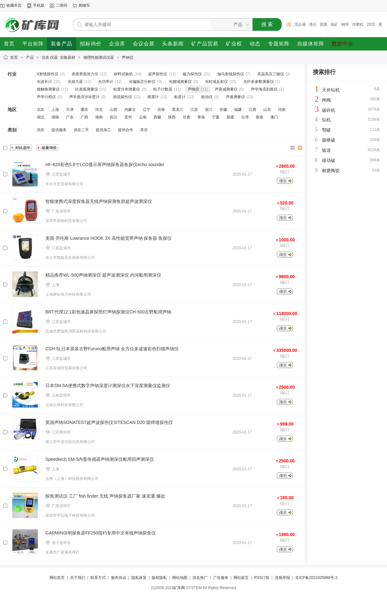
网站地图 (179, 577)
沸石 (313, 24)
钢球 (345, 24)
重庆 (84, 109)
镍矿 (334, 24)
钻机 (326, 119)
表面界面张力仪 (85, 74)
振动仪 (207, 97)
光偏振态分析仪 (142, 81)
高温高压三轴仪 (270, 74)
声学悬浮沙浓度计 (84, 97)
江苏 (194, 109)
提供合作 (125, 130)
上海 (55, 109)
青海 (201, 117)
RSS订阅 (262, 577)
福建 (238, 109)
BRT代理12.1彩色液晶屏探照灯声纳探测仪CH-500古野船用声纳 (108, 311)
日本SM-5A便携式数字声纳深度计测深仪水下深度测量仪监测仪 (107, 385)
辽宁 (146, 109)
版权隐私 (159, 577)
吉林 (161, 109)
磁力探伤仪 (192, 74)
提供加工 (103, 130)
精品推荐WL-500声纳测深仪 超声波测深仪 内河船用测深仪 (103, 275)
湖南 (55, 117)
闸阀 (326, 100)
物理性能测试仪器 (98, 57)
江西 (252, 109)
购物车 (84, 5)
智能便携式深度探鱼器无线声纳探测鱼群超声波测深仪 (98, 201)
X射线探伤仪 (47, 74)
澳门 (274, 117)
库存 (144, 130)
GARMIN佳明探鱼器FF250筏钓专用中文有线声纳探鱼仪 (100, 532)
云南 (143, 117)
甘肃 (186, 117)
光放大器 (75, 81)
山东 (267, 109)
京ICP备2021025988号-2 (316, 577)
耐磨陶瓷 (331, 170)
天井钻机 (331, 89)
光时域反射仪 (216, 81)
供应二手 (81, 130)
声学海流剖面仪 (264, 89)
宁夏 (216, 117)
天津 (70, 109)
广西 (84, 117)
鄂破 (326, 129)
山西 (113, 109)
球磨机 (358, 24)
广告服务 (220, 577)
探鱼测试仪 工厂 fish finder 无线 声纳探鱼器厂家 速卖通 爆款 (105, 496)
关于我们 (77, 577)
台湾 (245, 117)
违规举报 (282, 577)
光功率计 (105, 81)
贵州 (128, 117)
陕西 (172, 117)
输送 (326, 150)
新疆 (230, 117)
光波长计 (44, 81)
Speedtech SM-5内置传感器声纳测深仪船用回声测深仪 (99, 459)
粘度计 (180, 97)
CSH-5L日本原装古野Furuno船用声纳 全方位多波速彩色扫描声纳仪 (112, 348)
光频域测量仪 (180, 81)
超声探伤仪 (157, 74)
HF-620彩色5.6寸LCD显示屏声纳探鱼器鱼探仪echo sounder (104, 164)
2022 (371, 24)
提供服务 (59, 130)
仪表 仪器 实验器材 (58, 57)
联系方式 (98, 577)
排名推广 (200, 577)
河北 (99, 109)
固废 (323, 24)
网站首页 (57, 577)
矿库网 (179, 588)
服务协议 (118, 577)
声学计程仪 (46, 97)
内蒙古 (130, 109)
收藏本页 (14, 5)
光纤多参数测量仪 (258, 81)
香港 (259, 117)
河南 (281, 109)
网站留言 (241, 577)
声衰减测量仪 (226, 89)
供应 (40, 130)
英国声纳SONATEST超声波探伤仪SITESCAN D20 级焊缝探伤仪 (109, 422)
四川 (113, 117)
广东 (70, 117)
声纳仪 (127, 57)
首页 (14, 57)
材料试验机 (123, 74)
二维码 (61, 5)
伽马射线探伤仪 (230, 74)
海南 (99, 117)
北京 (40, 109)
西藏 (157, 117)
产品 (30, 57)
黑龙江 (177, 109)
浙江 (209, 109)
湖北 (40, 117)
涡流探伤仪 (122, 97)
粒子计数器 (162, 89)
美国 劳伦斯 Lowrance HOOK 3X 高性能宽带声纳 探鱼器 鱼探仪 (108, 238)
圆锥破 (328, 140)
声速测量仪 (235, 97)
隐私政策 (139, 577)
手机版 (38, 5)
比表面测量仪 (86, 89)
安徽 (223, 109)
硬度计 (153, 97)
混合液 (300, 24)
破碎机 (328, 110)
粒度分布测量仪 (126, 89)
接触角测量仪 (48, 89)
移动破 (328, 160)
